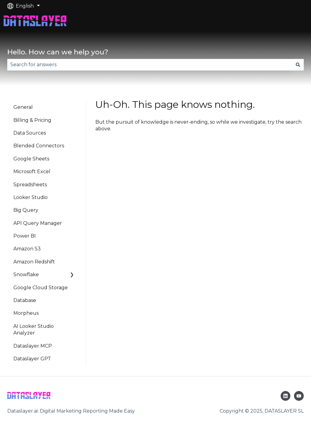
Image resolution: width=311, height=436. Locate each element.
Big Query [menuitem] (25, 210)
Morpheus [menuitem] (26, 313)
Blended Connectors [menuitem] (38, 146)
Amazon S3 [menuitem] (27, 249)
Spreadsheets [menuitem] (30, 184)
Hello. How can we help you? (57, 52)
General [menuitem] (23, 107)
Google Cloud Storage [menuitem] (40, 287)
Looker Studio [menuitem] (30, 197)
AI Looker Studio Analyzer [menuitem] (33, 329)
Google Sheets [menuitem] (31, 159)
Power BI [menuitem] (24, 236)
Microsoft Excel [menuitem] (31, 171)
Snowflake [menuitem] (26, 274)
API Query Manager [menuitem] (37, 223)
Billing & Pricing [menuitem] (32, 120)
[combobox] (149, 64)
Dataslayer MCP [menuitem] (32, 346)
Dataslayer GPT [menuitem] (32, 359)
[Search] (298, 64)
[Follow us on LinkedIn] (285, 396)
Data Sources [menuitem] (29, 133)
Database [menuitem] (24, 300)
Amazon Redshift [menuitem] (34, 262)
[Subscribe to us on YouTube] (299, 396)
